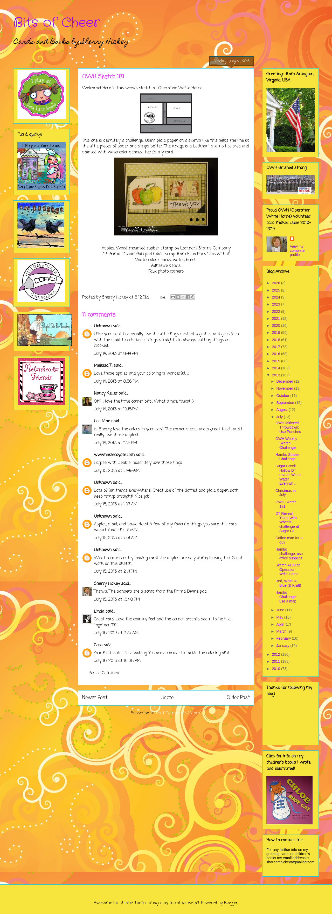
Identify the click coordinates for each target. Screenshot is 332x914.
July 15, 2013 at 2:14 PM (115, 571)
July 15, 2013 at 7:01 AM (115, 538)
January (283, 646)
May (280, 617)
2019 (276, 332)
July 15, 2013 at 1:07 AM (115, 504)
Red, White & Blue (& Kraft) (288, 583)
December (285, 381)
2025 (276, 290)
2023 (276, 304)
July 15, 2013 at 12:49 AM (117, 471)
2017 (276, 347)
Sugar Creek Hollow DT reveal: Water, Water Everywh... (288, 474)
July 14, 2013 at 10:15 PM (116, 409)
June (280, 610)
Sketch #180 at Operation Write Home (287, 569)
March (281, 631)
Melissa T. (103, 366)
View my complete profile (297, 250)
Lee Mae (102, 421)
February (284, 638)
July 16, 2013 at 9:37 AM (116, 633)
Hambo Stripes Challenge (287, 456)
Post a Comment (105, 673)
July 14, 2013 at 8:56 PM (116, 381)
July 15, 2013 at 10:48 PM (117, 600)
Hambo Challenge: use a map (286, 596)
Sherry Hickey (107, 584)
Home (167, 697)
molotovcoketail (184, 903)
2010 (276, 669)
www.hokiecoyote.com (114, 455)
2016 (276, 354)
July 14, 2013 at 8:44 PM (116, 354)
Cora (98, 645)
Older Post (238, 697)
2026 (276, 283)
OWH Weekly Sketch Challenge (286, 443)
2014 (276, 368)
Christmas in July (285, 493)
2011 (276, 661)
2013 (276, 375)
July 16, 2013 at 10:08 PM (117, 661)
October (283, 396)
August (282, 410)
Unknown (103, 326)
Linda (99, 611)
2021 (276, 318)
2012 (276, 654)
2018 (276, 340)
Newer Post (94, 697)
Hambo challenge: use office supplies (289, 553)
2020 (276, 325)
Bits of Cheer (56, 22)
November (285, 388)
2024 (276, 297)
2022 (276, 311)
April (280, 624)
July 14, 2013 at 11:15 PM (115, 443)
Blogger (231, 903)
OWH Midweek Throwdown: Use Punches (288, 427)
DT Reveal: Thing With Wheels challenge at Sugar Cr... (287, 522)
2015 (276, 361)
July (280, 417)
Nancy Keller (105, 393)
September (285, 403)
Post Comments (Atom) (179, 713)
